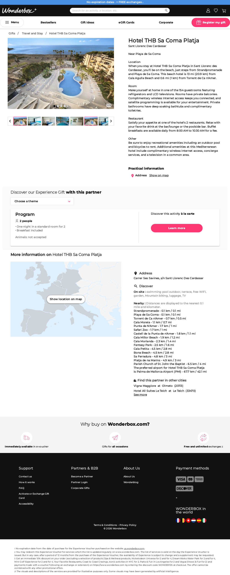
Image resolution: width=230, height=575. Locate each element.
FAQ (21, 488)
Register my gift (214, 22)
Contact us (25, 476)
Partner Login (79, 482)
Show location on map (66, 299)
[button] (10, 121)
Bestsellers (48, 22)
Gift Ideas (87, 22)
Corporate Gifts (80, 488)
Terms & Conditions (105, 525)
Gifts (12, 33)
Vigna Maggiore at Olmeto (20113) (158, 386)
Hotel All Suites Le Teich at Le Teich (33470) (165, 391)
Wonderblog (131, 482)
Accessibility (26, 503)
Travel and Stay (32, 33)
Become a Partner (82, 476)
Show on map (159, 175)
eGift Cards (126, 22)
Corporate (166, 22)
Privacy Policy (128, 525)
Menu (15, 22)
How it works (27, 482)
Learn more (176, 228)
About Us (129, 476)
